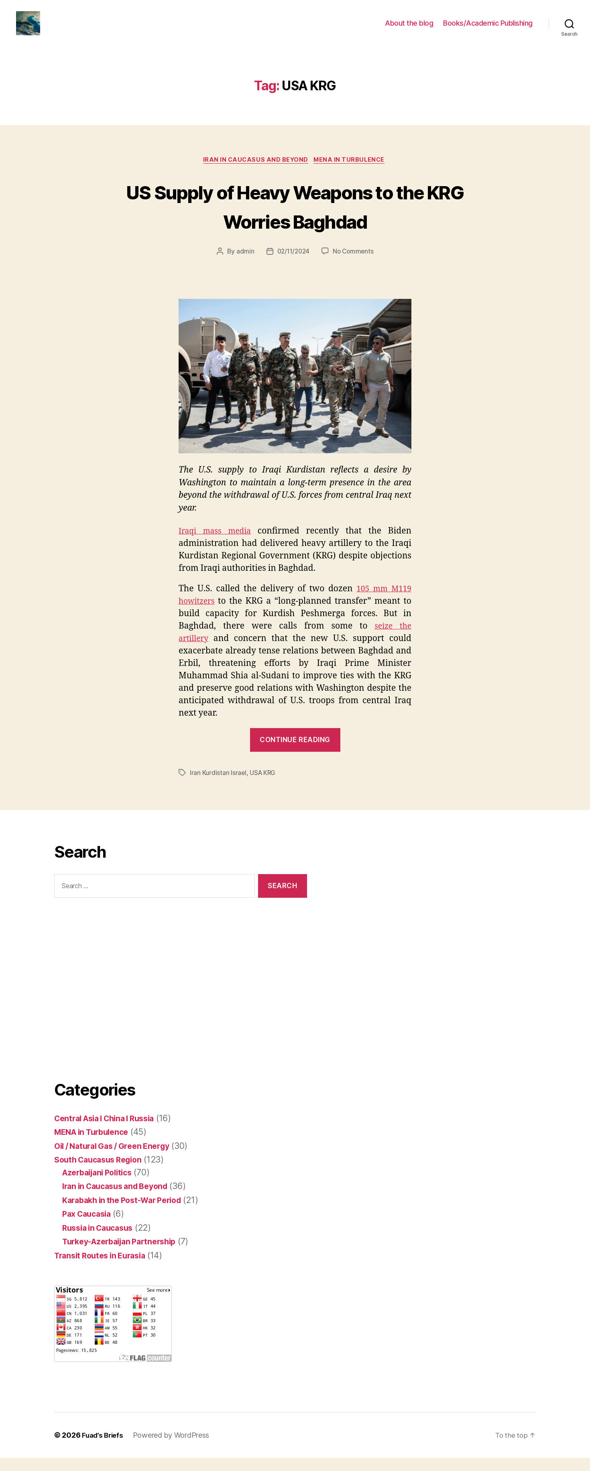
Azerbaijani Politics (101, 1185)
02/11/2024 (292, 265)
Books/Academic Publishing (488, 29)
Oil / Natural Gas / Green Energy (117, 1159)
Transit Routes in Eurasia (104, 1268)
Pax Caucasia (89, 1227)
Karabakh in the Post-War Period (127, 1213)
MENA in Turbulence (352, 173)
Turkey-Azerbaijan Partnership (124, 1255)
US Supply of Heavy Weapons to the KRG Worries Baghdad (295, 218)
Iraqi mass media (217, 544)
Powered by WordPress (174, 1448)
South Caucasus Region (102, 1173)
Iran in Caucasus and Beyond (254, 173)
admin (243, 265)
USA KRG (263, 786)
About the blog (409, 29)
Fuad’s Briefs (104, 1448)
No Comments (355, 265)
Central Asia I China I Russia (110, 1131)
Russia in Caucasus (101, 1241)
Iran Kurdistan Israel (218, 786)
